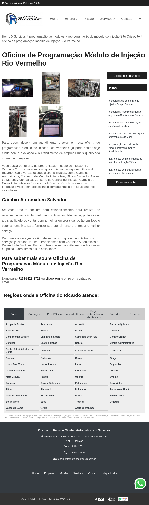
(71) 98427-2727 (29, 278)
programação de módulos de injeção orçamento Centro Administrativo (123, 148)
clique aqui (53, 278)
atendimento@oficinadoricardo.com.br (74, 459)
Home (54, 18)
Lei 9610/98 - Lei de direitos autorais (78, 418)
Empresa (71, 18)
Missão (89, 18)
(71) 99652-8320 (74, 452)
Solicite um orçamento (127, 75)
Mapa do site (109, 473)
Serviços (106, 18)
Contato (126, 18)
